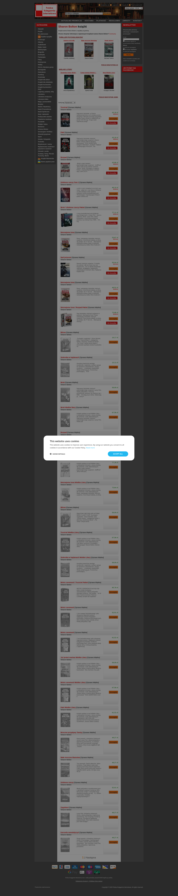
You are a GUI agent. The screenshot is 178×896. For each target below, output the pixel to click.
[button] (57, 454)
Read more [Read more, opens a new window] (90, 448)
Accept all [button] (118, 454)
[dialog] (89, 448)
